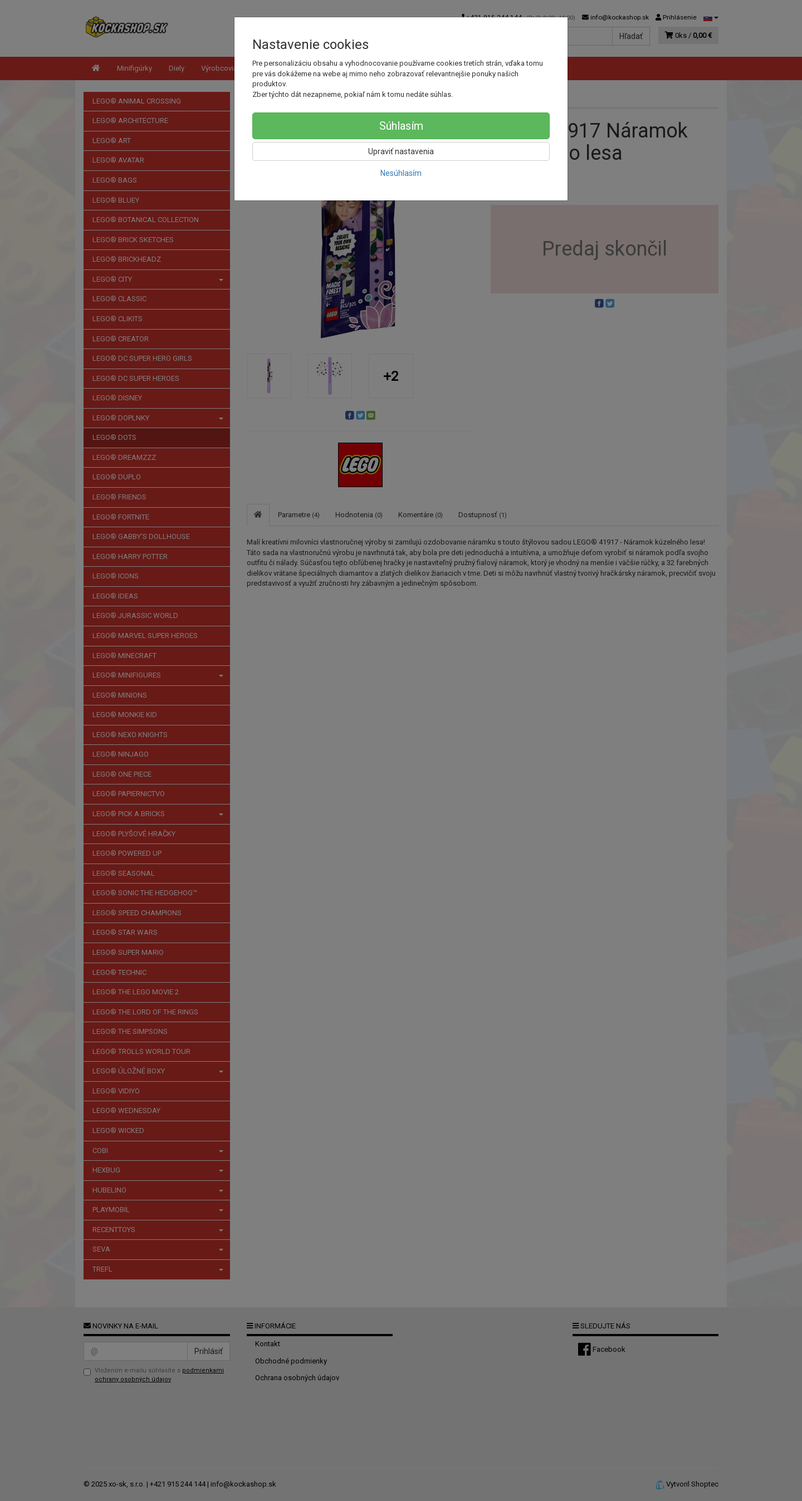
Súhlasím (401, 126)
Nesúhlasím (401, 173)
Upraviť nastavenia (401, 151)
